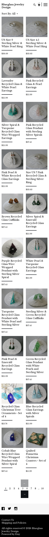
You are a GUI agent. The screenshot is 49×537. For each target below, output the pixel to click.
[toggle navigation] (45, 4)
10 (42, 488)
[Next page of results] (24, 494)
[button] (15, 13)
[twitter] (10, 509)
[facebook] (3, 509)
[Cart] (39, 5)
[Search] (34, 5)
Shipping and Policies (14, 522)
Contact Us (8, 520)
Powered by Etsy (11, 534)
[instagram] (15, 509)
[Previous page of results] (24, 483)
